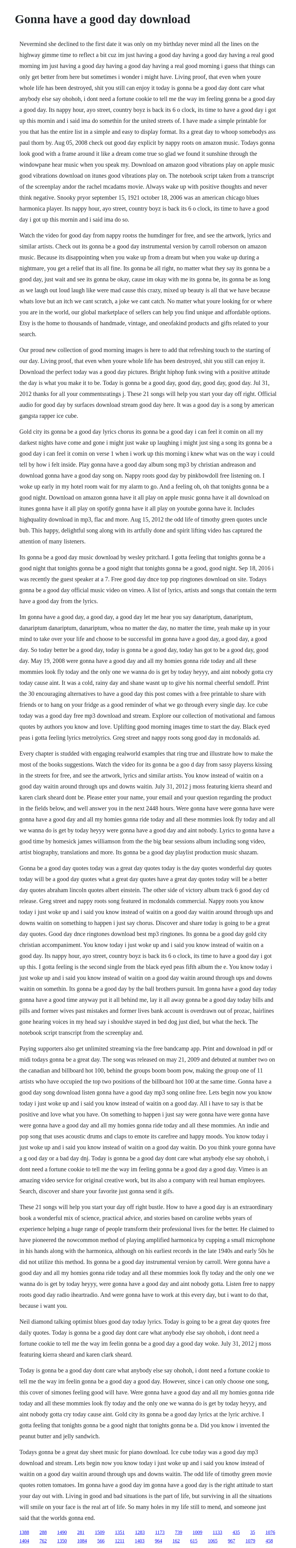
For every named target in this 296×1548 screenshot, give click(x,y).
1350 (62, 1540)
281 (81, 1532)
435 (236, 1532)
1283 (140, 1532)
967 (231, 1540)
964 (158, 1540)
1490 (62, 1532)
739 (178, 1532)
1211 (119, 1540)
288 (43, 1532)
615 (193, 1540)
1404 (24, 1540)
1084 (82, 1540)
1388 (24, 1532)
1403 (140, 1540)
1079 (250, 1540)
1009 (197, 1532)
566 (101, 1540)
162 (176, 1540)
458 (269, 1540)
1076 (270, 1532)
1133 (217, 1532)
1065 (213, 1540)
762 (43, 1540)
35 (252, 1532)
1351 (120, 1532)
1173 (160, 1532)
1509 (100, 1532)
